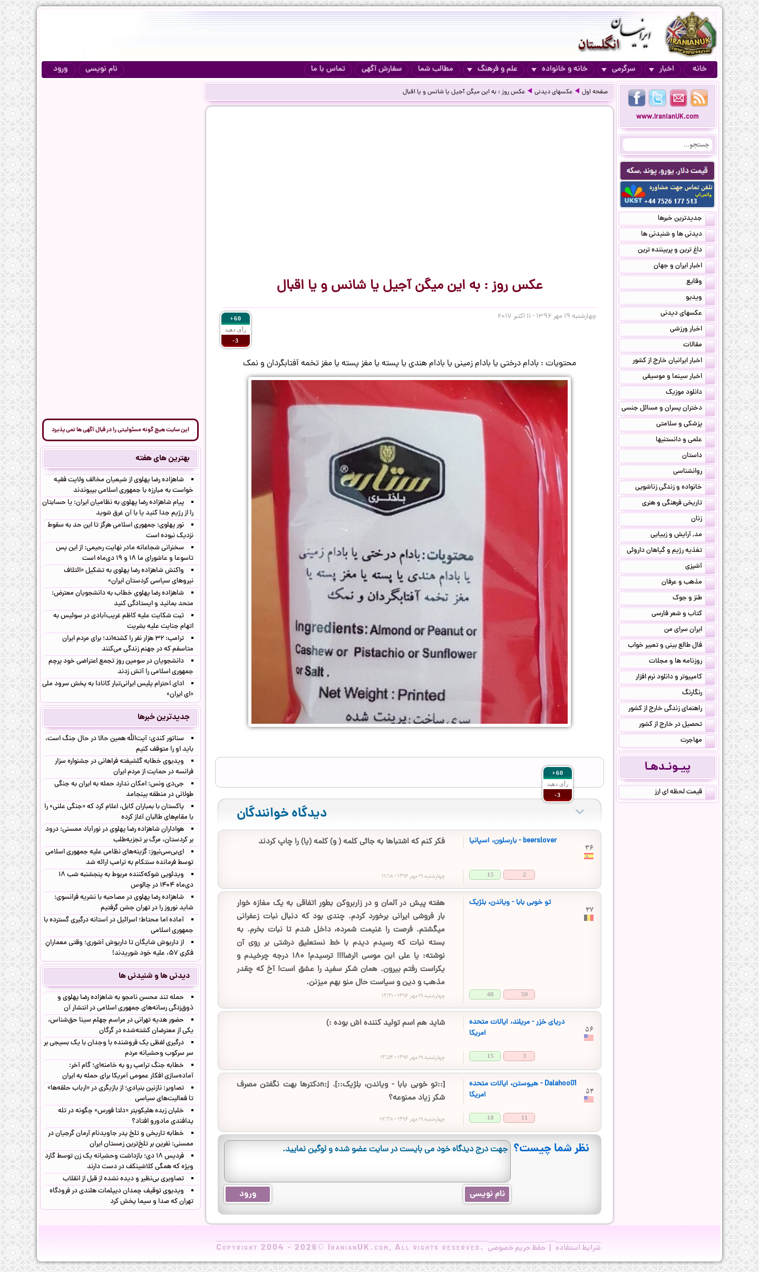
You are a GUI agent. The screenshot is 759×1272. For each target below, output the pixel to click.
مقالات (699, 346)
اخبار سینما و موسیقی (679, 377)
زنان (703, 520)
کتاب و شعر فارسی (683, 614)
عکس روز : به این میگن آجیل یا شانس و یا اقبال (464, 92)
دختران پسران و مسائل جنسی (668, 409)
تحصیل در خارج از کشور (677, 725)
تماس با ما (328, 69)
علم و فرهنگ (492, 69)
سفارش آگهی (382, 69)
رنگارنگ (698, 694)
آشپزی (700, 567)
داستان (698, 456)
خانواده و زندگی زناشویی (675, 488)
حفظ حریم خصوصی (517, 1248)
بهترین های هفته (162, 458)
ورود (60, 69)
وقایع (700, 282)
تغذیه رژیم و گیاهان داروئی (671, 551)
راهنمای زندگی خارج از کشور (671, 709)
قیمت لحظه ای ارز (685, 793)
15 (490, 874)
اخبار (661, 69)
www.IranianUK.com (667, 117)
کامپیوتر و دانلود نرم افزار (675, 678)
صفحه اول (595, 92)
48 (490, 994)
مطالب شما (435, 69)
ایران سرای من (689, 630)
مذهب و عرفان (688, 583)
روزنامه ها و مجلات (682, 662)
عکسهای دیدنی (553, 92)
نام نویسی (101, 69)
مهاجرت (697, 741)
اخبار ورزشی (692, 330)
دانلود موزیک (690, 393)
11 (524, 1117)
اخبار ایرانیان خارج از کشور (673, 361)
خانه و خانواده (559, 69)
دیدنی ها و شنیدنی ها (678, 235)
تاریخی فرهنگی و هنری (678, 504)
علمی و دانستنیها (685, 440)
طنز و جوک (694, 599)
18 (490, 1117)
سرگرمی (618, 69)
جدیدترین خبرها (686, 219)
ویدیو (700, 298)
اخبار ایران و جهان (684, 267)
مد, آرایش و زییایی (682, 535)
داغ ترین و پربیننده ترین (676, 251)
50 (524, 994)
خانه (700, 69)
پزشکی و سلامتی (685, 425)
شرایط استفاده (578, 1248)
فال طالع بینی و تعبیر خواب (671, 646)
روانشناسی (694, 472)
